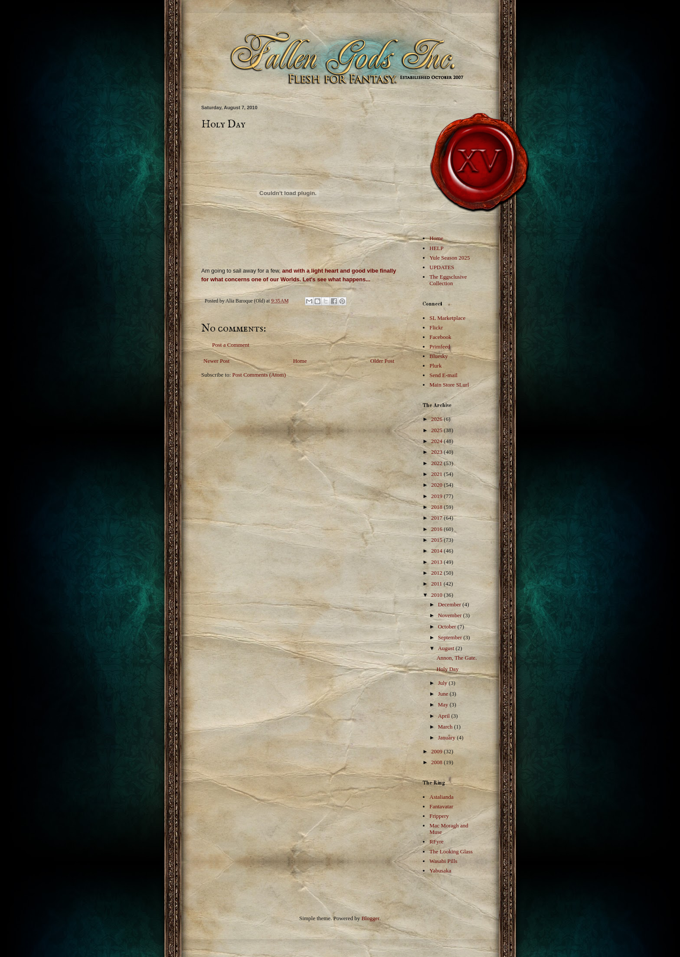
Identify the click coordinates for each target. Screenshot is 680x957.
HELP (436, 248)
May (444, 704)
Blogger (370, 918)
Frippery (439, 816)
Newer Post (216, 361)
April (444, 716)
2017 (437, 517)
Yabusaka (440, 870)
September (451, 637)
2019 (437, 496)
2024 (437, 441)
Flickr (436, 327)
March (446, 726)
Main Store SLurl (449, 384)
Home (300, 361)
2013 (437, 562)
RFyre (436, 841)
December (450, 604)
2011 (437, 583)
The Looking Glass (451, 851)
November (450, 615)
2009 (437, 751)
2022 (437, 463)
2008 (437, 762)
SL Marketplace (447, 318)
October (448, 626)
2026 (437, 419)
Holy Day (447, 669)
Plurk (435, 365)
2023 (437, 452)
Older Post (382, 361)
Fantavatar (441, 806)
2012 (437, 573)
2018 (437, 507)
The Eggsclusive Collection (448, 280)
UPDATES (441, 267)
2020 (437, 485)
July (443, 683)
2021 (437, 474)
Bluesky (438, 356)
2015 (437, 540)
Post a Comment (230, 345)
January (447, 737)
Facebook (440, 337)
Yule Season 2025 (449, 257)
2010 (437, 595)
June (444, 693)
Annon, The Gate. (456, 657)
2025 (437, 430)
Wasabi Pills (443, 861)
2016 (437, 529)
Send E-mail (443, 375)
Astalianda (441, 797)
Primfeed (439, 346)
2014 (437, 550)
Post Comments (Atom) (259, 374)
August (447, 648)
